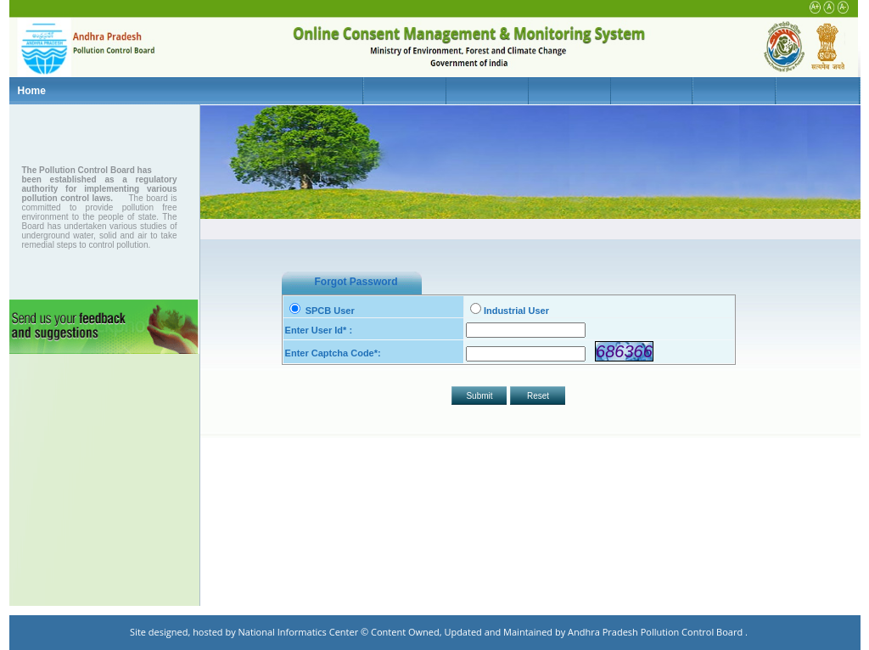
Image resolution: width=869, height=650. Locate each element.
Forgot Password (356, 282)
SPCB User (322, 310)
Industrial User (509, 310)
